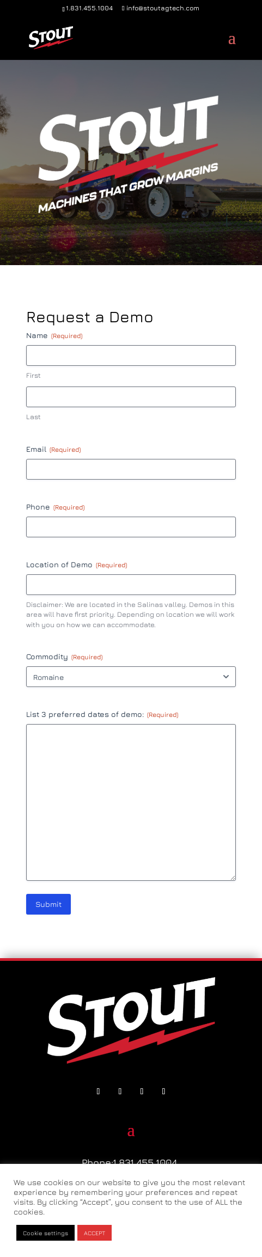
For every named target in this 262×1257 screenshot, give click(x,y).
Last (33, 416)
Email (53, 449)
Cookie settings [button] (45, 1232)
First (33, 375)
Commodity (64, 656)
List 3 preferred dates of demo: (102, 714)
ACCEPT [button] (94, 1232)
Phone (55, 507)
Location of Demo (76, 564)
